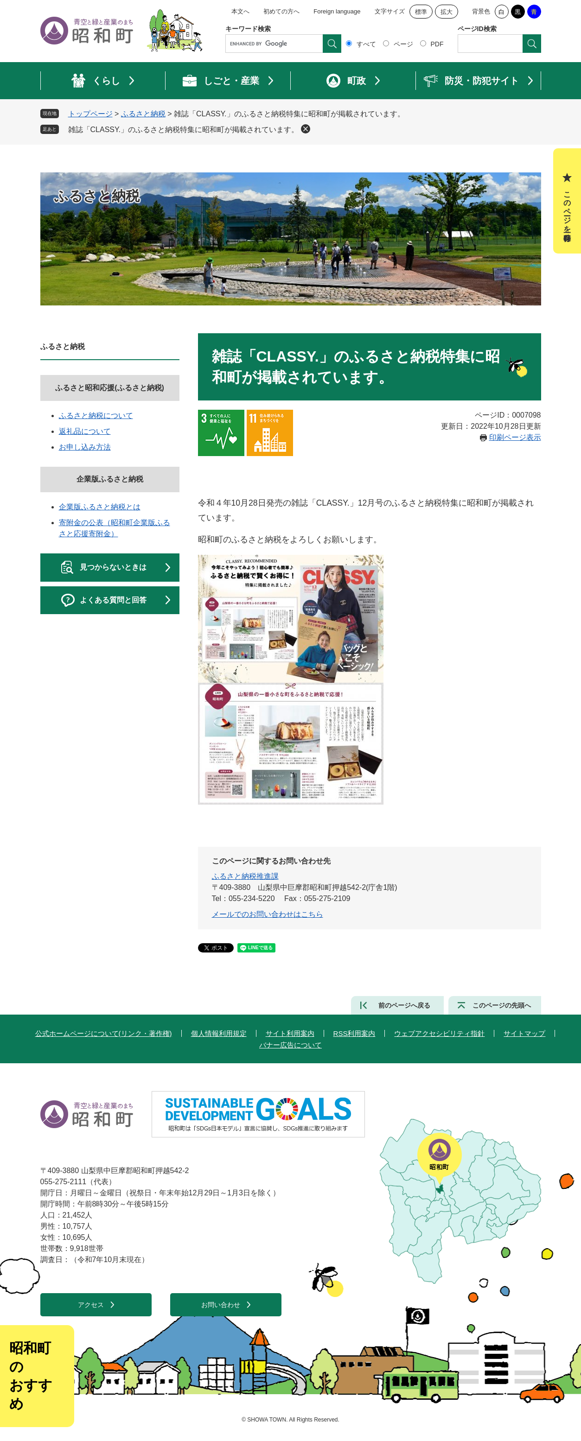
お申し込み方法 (85, 447)
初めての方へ (281, 11)
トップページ (90, 114)
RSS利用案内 (354, 1033)
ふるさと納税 (143, 114)
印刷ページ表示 (515, 437)
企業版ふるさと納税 (110, 479)
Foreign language (336, 11)
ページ (403, 44)
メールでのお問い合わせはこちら (267, 914)
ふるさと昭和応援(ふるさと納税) (109, 388)
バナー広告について (290, 1045)
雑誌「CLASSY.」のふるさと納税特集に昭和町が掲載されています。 (183, 129)
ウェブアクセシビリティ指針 (439, 1033)
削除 (305, 128)
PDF (437, 44)
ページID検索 (477, 28)
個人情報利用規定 (219, 1033)
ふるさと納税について (96, 415)
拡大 (447, 11)
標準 (421, 11)
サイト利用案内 (290, 1033)
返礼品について (85, 431)
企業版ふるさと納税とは (99, 507)
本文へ (240, 11)
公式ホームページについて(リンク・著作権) (103, 1033)
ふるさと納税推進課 (245, 876)
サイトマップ (524, 1033)
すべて (366, 44)
